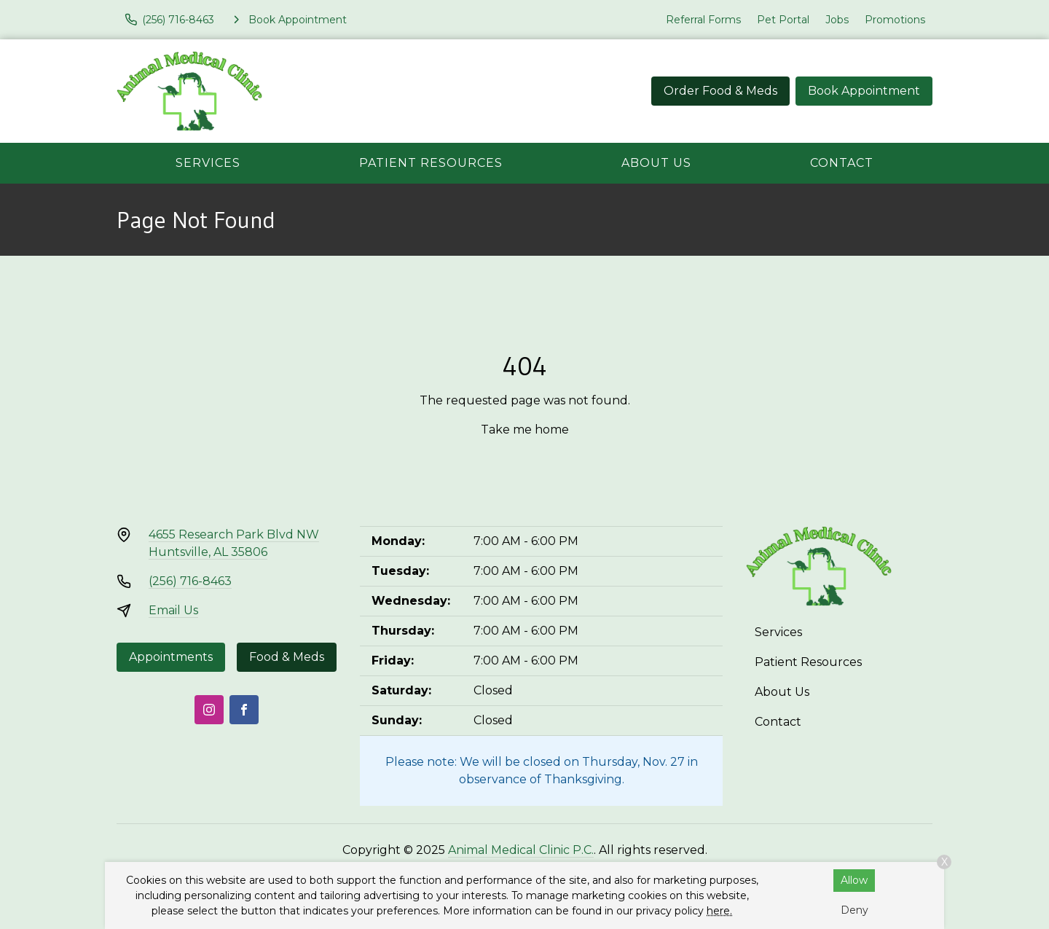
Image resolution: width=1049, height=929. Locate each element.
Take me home (525, 429)
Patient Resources (431, 163)
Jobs (837, 19)
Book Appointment (864, 91)
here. (719, 910)
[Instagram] (209, 709)
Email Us (173, 610)
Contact (841, 163)
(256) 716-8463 (190, 581)
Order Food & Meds (720, 91)
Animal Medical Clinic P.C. (521, 850)
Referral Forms (703, 19)
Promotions (895, 19)
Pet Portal (783, 19)
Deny (854, 910)
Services (208, 163)
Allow (854, 880)
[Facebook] (244, 709)
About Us (656, 163)
